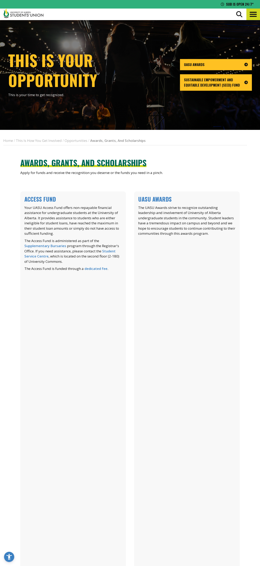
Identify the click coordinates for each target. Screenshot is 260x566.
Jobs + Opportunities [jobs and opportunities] (218, 513)
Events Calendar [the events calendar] (214, 490)
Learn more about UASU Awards (187, 267)
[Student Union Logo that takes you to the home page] (23, 14)
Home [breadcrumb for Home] (8, 140)
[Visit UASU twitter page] (216, 530)
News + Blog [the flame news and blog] (210, 498)
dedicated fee (95, 268)
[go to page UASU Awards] (216, 64)
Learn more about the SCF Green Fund (187, 359)
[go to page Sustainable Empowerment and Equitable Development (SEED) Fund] (216, 82)
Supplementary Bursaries (45, 245)
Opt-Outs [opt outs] (208, 520)
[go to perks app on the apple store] (107, 508)
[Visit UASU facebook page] (209, 530)
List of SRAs (73, 452)
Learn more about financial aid (73, 359)
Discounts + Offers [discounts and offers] (216, 505)
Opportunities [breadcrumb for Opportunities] (76, 140)
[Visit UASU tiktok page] (224, 530)
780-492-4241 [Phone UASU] (51, 522)
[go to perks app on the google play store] (138, 508)
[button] (253, 14)
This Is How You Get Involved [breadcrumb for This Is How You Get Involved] (39, 140)
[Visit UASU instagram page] (202, 530)
